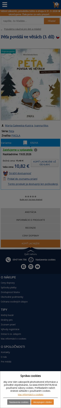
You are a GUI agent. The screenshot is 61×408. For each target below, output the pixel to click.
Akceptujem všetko (42, 402)
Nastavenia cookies (18, 402)
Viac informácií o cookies (30, 394)
